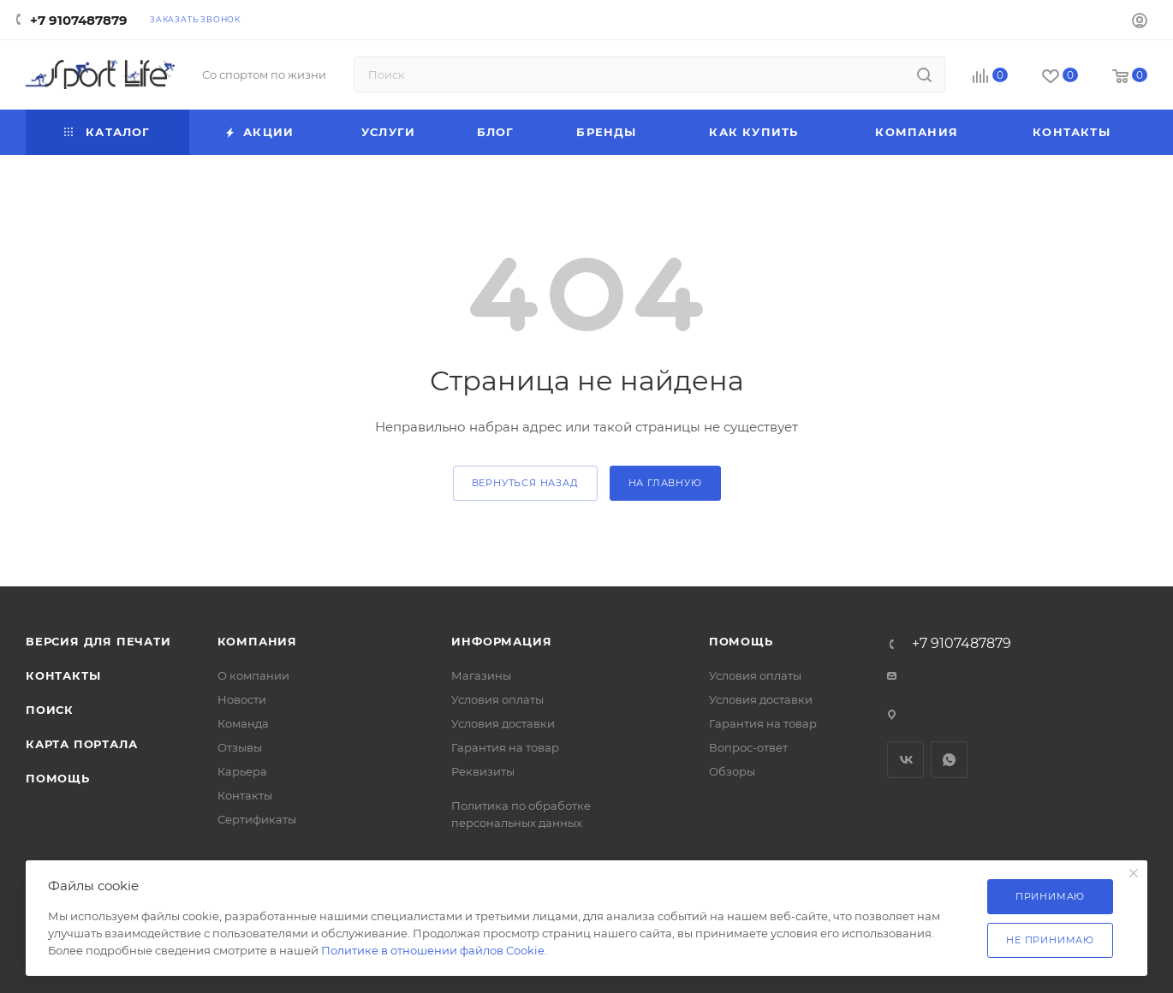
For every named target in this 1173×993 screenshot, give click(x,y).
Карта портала (81, 744)
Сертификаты (256, 819)
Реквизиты (483, 771)
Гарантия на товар (505, 747)
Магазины (481, 675)
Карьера (242, 771)
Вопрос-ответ (748, 747)
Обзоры (732, 771)
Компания (257, 641)
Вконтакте (905, 759)
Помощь (58, 778)
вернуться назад (525, 483)
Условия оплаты (497, 699)
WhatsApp (949, 759)
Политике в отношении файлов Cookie (433, 950)
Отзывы (239, 747)
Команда (243, 723)
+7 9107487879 (79, 20)
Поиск (50, 710)
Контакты (63, 675)
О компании (253, 675)
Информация (501, 641)
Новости (241, 699)
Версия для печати (98, 641)
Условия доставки (503, 723)
